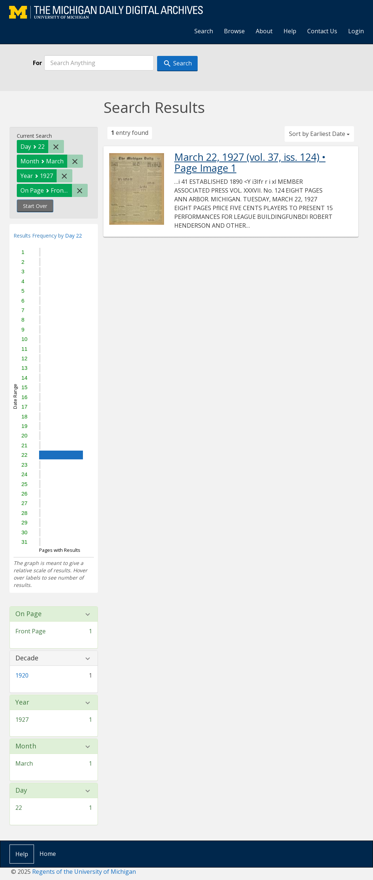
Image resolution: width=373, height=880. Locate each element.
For (37, 63)
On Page (28, 614)
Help (289, 31)
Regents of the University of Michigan (84, 872)
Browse (234, 31)
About (264, 31)
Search (203, 31)
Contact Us (322, 31)
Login (356, 31)
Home (47, 854)
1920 (21, 675)
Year (22, 702)
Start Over (35, 205)
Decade (26, 658)
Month (25, 746)
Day (21, 790)
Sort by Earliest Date (319, 134)
